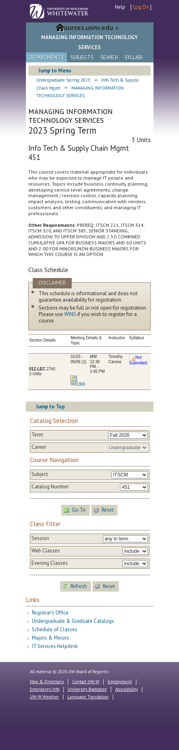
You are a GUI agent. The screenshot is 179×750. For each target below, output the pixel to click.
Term (37, 435)
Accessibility (126, 689)
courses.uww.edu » (89, 27)
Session (40, 538)
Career (38, 447)
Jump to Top (50, 406)
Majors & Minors (50, 637)
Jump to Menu (54, 70)
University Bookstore (87, 689)
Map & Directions (47, 681)
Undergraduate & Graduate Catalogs (73, 621)
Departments (46, 57)
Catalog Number (50, 487)
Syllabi (134, 57)
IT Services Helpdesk (55, 646)
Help (120, 7)
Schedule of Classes (54, 629)
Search (109, 57)
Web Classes (45, 551)
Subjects (82, 57)
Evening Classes (49, 563)
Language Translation (88, 697)
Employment (120, 681)
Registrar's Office (50, 612)
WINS (70, 314)
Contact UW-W (85, 681)
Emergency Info (44, 689)
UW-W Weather (44, 697)
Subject (39, 474)
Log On (141, 7)
